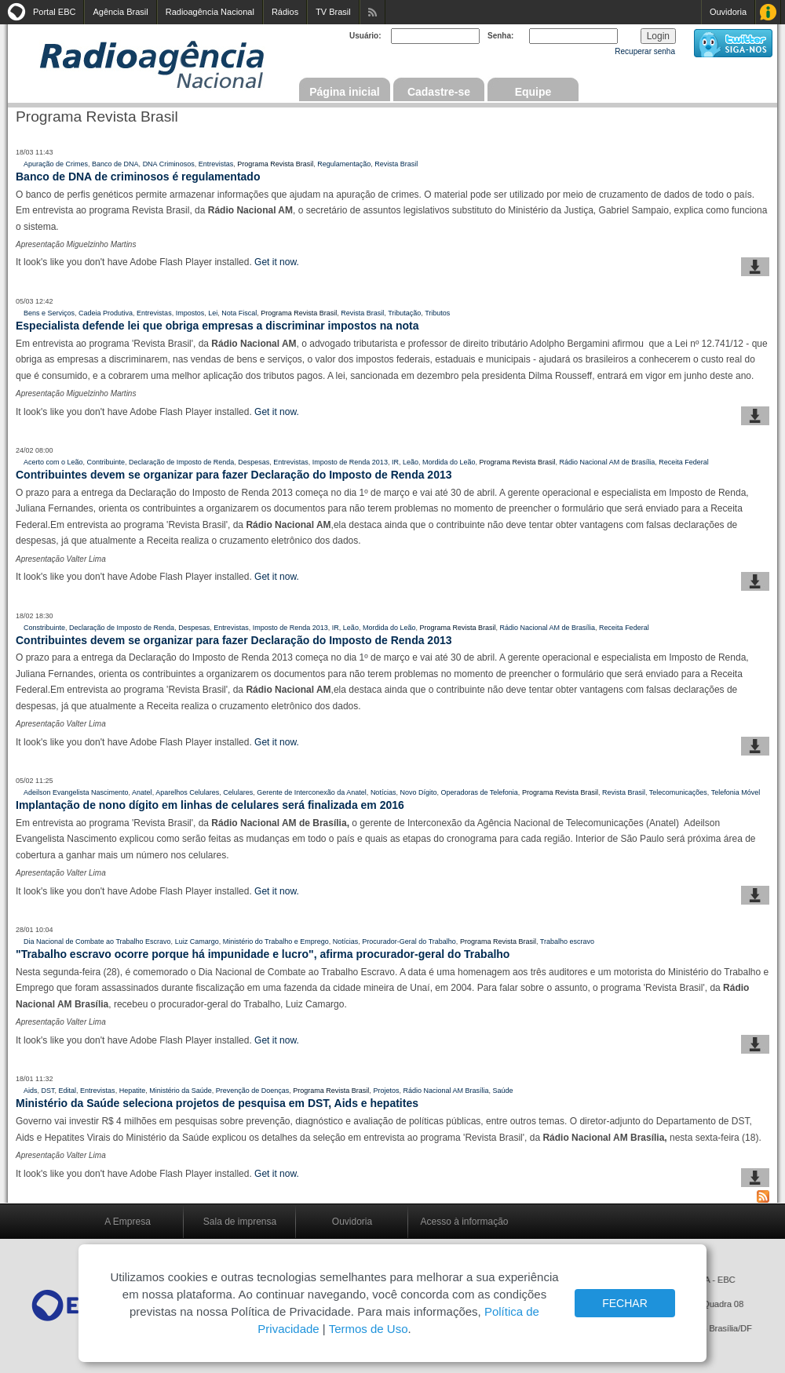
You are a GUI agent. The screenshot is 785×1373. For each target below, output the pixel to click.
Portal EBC (54, 11)
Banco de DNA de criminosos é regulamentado (138, 176)
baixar (755, 266)
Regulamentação (344, 164)
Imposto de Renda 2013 (350, 462)
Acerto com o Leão (53, 462)
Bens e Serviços (49, 313)
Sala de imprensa (239, 1221)
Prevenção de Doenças (253, 1090)
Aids (31, 1090)
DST (48, 1090)
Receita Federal (684, 462)
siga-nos (733, 43)
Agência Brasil (120, 11)
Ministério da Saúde (180, 1090)
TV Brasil (333, 11)
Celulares (238, 792)
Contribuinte (106, 462)
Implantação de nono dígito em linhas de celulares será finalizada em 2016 (210, 805)
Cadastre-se (438, 92)
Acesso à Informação (768, 12)
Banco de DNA (115, 164)
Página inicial (344, 92)
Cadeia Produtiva (105, 313)
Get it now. (276, 262)
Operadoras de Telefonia (478, 792)
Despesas (253, 462)
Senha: (500, 35)
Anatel (142, 792)
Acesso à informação (464, 1221)
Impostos (190, 313)
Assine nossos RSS (372, 12)
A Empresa (127, 1221)
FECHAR (625, 1303)
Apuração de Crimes (56, 164)
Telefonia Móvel (736, 792)
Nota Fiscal (239, 313)
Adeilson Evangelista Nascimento (76, 792)
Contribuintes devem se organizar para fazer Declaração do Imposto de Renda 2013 (234, 474)
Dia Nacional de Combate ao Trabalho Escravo (97, 941)
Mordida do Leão (449, 462)
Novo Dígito (418, 792)
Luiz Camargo (197, 941)
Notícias (383, 792)
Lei (212, 313)
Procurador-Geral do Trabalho (409, 941)
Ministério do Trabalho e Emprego (276, 941)
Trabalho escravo (567, 941)
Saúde (503, 1090)
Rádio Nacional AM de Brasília (607, 462)
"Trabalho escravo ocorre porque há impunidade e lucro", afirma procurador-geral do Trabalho (262, 954)
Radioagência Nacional (210, 11)
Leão (410, 462)
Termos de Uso (368, 1328)
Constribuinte (44, 628)
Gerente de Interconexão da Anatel (312, 792)
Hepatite (132, 1090)
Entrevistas (216, 164)
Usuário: (365, 35)
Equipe (533, 92)
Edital (68, 1090)
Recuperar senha (645, 51)
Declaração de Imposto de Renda (181, 462)
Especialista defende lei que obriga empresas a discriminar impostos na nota (217, 325)
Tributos (437, 313)
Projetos (386, 1090)
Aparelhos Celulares (187, 792)
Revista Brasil (396, 164)
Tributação (404, 313)
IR (395, 462)
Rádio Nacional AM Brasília (445, 1090)
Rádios (285, 11)
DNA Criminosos (169, 164)
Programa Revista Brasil (275, 164)
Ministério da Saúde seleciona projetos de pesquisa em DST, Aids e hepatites (217, 1103)
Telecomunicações (678, 792)
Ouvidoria (728, 11)
